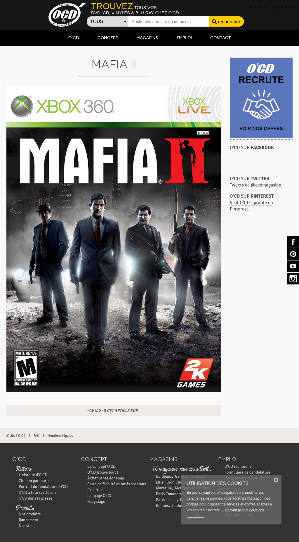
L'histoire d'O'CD (33, 474)
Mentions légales (60, 436)
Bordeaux (164, 476)
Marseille (164, 488)
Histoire (23, 469)
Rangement (29, 519)
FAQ (36, 436)
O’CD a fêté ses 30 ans (37, 492)
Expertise (95, 489)
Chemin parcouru (34, 480)
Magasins (147, 37)
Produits (24, 508)
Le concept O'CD (101, 466)
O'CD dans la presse (35, 498)
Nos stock (27, 525)
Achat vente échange (105, 478)
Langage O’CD (99, 495)
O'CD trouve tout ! (102, 472)
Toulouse (179, 505)
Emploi (184, 37)
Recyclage (96, 501)
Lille (160, 482)
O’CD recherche (238, 466)
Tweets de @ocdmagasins (255, 185)
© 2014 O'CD (16, 436)
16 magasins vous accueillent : (181, 469)
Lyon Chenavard (180, 482)
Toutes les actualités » (270, 7)
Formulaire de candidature (247, 472)
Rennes (162, 505)
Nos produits (30, 514)
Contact (220, 37)
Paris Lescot (166, 499)
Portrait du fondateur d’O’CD (43, 486)
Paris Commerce (170, 493)
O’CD (73, 37)
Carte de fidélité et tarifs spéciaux (116, 483)
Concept (108, 37)
